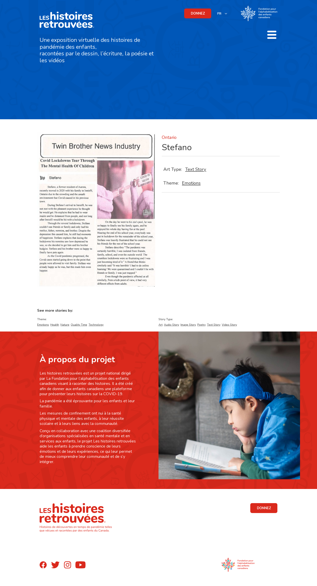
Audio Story (171, 325)
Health (54, 325)
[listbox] (222, 13)
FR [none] (219, 13)
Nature (64, 325)
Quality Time (79, 325)
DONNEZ (198, 13)
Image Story (188, 325)
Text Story (195, 169)
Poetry (201, 325)
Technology (96, 325)
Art (160, 325)
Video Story (229, 325)
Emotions (191, 183)
